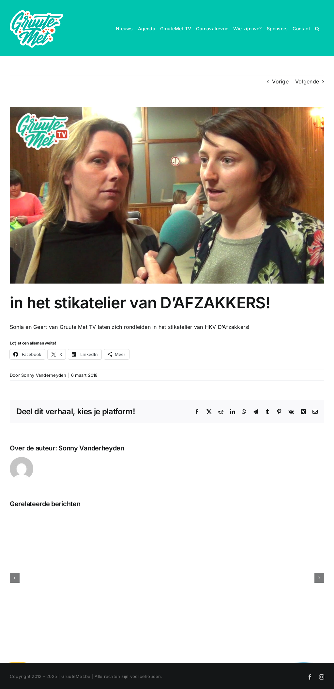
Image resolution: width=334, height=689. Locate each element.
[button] (317, 28)
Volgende (307, 81)
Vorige (280, 81)
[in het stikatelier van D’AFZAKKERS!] (167, 195)
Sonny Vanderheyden (43, 375)
